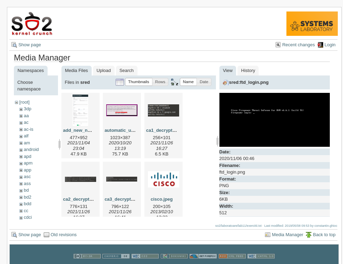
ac (26, 122)
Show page (29, 44)
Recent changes (298, 44)
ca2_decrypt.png (81, 199)
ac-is (28, 129)
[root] (24, 102)
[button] (138, 82)
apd (27, 156)
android (31, 149)
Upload (104, 70)
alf (26, 135)
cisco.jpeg (162, 199)
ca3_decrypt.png (122, 199)
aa (26, 115)
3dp (27, 108)
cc (26, 210)
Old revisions (64, 232)
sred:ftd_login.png (249, 82)
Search (126, 70)
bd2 (27, 197)
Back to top (324, 232)
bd (26, 190)
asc (27, 176)
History (248, 70)
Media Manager (287, 232)
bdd (27, 203)
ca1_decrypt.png (164, 130)
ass (27, 183)
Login (330, 44)
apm (28, 163)
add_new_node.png (84, 130)
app (27, 170)
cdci (28, 217)
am (27, 142)
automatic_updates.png (129, 130)
